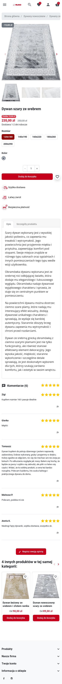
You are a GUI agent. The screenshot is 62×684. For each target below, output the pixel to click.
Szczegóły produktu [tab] (27, 224)
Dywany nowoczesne (34, 16)
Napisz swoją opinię (31, 551)
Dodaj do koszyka (27, 176)
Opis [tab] (8, 224)
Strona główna (12, 16)
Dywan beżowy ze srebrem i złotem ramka (16, 604)
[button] (30, 5)
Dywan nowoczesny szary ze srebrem (44, 604)
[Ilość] (31, 168)
